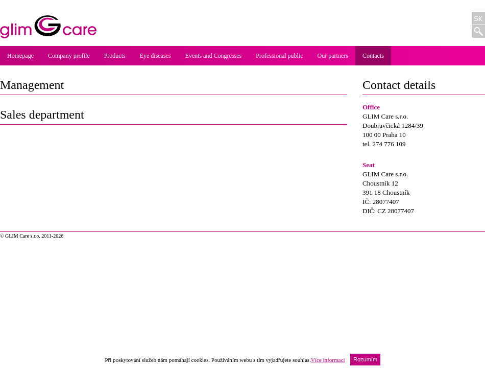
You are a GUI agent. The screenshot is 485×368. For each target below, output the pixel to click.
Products (115, 55)
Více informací (328, 359)
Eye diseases (155, 55)
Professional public (279, 55)
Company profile (69, 55)
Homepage (20, 55)
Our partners (333, 55)
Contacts (373, 55)
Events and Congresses (213, 55)
